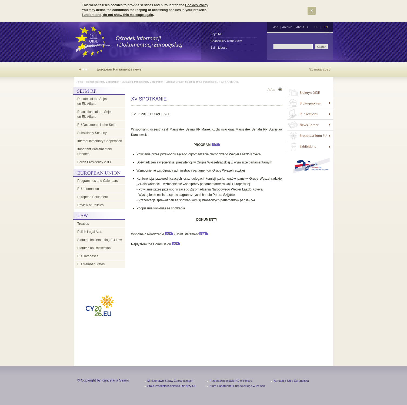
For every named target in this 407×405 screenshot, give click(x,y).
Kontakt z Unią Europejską (291, 380)
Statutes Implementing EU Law (99, 240)
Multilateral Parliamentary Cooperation (142, 82)
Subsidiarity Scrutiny (92, 133)
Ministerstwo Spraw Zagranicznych (170, 380)
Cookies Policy (196, 5)
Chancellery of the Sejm (226, 40)
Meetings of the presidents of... (201, 82)
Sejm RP (216, 34)
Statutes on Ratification (94, 248)
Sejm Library (219, 47)
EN (326, 27)
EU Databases (87, 256)
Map (275, 27)
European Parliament (92, 197)
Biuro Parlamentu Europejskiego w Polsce (237, 385)
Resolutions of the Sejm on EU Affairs (94, 114)
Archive (287, 27)
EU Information (88, 189)
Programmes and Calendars (97, 181)
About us (302, 27)
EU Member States (91, 264)
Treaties (83, 224)
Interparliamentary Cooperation (102, 82)
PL (316, 27)
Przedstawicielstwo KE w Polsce (230, 380)
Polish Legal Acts (89, 232)
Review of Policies (90, 205)
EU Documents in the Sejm (96, 125)
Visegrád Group (174, 82)
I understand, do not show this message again (117, 15)
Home (79, 82)
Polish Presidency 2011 (94, 162)
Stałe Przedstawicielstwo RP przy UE (171, 385)
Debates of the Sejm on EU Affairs (92, 101)
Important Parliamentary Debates (94, 151)
